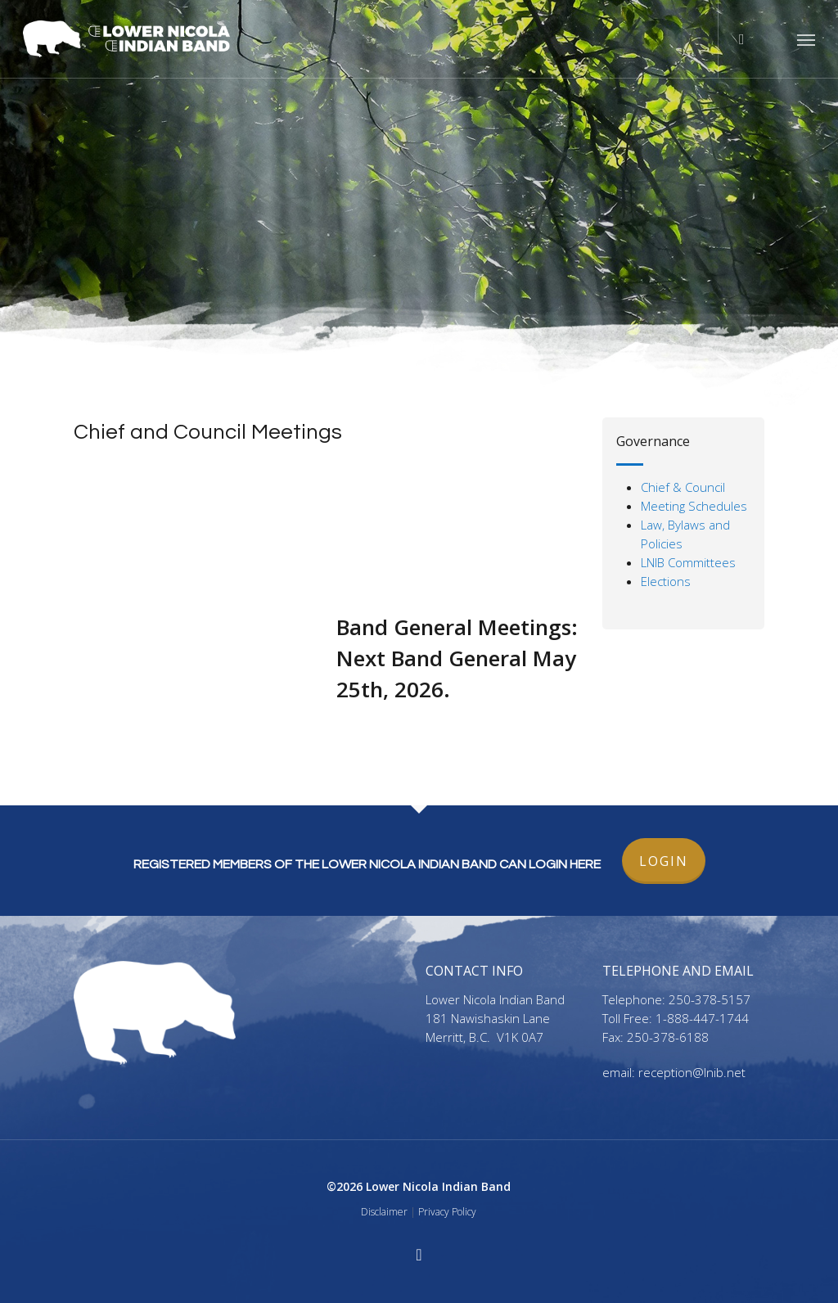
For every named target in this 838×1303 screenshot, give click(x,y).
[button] (806, 39)
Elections (666, 581)
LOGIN (663, 861)
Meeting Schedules (694, 506)
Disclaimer (384, 1212)
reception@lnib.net (692, 1072)
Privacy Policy (447, 1212)
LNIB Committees (688, 562)
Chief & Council (683, 487)
